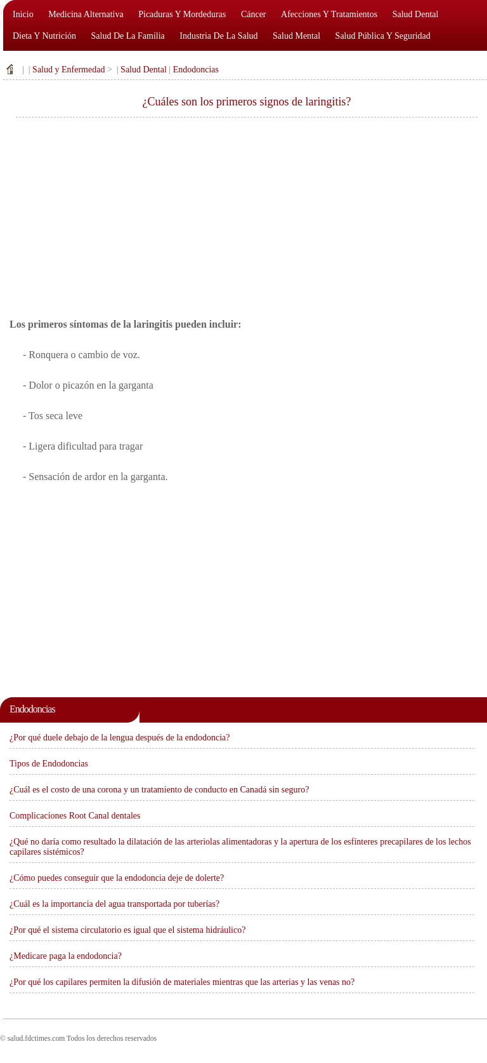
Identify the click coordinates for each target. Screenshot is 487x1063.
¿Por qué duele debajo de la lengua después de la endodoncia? (120, 737)
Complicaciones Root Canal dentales (75, 815)
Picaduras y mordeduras (182, 14)
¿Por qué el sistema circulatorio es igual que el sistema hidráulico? (127, 930)
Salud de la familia (128, 36)
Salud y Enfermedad (68, 69)
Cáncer (253, 14)
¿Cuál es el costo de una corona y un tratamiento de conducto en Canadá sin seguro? (159, 789)
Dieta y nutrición (44, 36)
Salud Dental (143, 69)
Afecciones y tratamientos (329, 14)
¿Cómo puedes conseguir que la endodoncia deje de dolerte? (117, 878)
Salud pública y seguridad (383, 36)
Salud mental (296, 36)
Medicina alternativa (86, 14)
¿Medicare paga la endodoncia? (66, 956)
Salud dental (416, 14)
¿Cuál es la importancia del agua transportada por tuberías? (114, 904)
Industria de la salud (218, 36)
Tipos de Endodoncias (49, 763)
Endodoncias (196, 69)
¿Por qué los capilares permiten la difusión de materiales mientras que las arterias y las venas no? (182, 982)
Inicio (23, 14)
